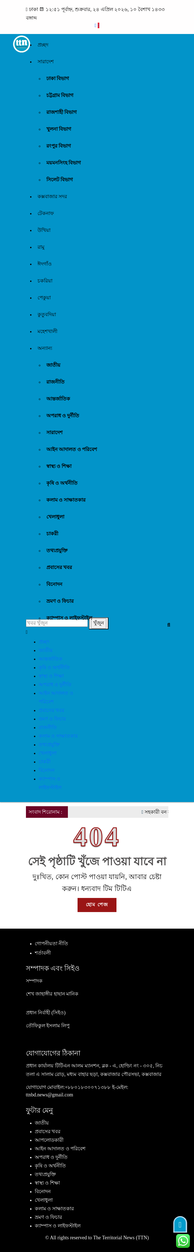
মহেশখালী (47, 331)
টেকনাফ (46, 213)
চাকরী (52, 533)
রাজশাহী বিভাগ (61, 112)
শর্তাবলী (43, 953)
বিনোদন (54, 584)
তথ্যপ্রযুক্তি (56, 550)
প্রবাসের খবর (59, 567)
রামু (41, 247)
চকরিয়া (45, 281)
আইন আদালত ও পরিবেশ (71, 449)
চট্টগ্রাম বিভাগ (60, 95)
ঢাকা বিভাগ (57, 78)
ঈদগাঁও (45, 264)
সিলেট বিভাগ (59, 179)
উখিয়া (44, 230)
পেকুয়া (44, 297)
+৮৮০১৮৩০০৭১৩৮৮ (88, 1087)
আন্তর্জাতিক (58, 399)
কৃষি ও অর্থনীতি (62, 483)
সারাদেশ (46, 61)
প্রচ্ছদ (43, 45)
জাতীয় (53, 365)
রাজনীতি (55, 382)
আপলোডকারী (49, 1140)
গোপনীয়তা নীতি (51, 943)
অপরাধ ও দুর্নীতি (62, 415)
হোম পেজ (97, 904)
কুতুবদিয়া (47, 314)
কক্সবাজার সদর (52, 196)
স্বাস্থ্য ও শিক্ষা (58, 466)
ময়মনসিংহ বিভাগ (63, 163)
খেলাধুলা (55, 517)
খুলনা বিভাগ (58, 129)
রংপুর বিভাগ (58, 146)
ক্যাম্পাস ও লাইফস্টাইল (69, 618)
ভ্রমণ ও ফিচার (60, 601)
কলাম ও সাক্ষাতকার (66, 500)
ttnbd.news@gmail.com (49, 1095)
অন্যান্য (45, 348)
